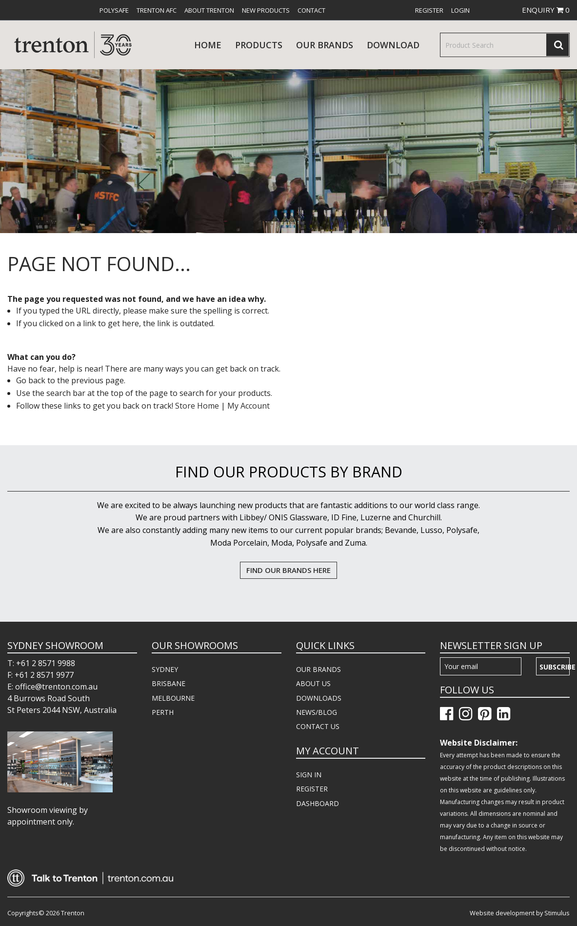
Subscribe (554, 666)
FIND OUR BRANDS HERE (288, 570)
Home (207, 45)
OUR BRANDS (318, 669)
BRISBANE (168, 683)
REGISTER (312, 788)
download (393, 45)
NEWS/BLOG (316, 712)
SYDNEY (165, 669)
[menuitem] (114, 10)
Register (429, 10)
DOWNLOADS (318, 698)
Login (460, 10)
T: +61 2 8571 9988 (41, 663)
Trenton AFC (157, 10)
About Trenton (209, 10)
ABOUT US (313, 683)
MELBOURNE (173, 698)
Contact (311, 10)
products (258, 45)
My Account (248, 405)
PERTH (163, 712)
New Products (266, 10)
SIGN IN (308, 774)
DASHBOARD (317, 803)
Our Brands (324, 45)
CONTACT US (317, 726)
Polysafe (114, 10)
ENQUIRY (546, 10)
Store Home (197, 405)
